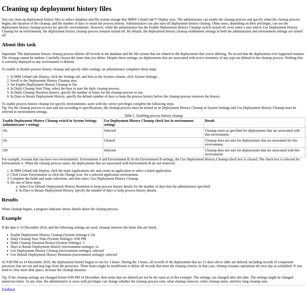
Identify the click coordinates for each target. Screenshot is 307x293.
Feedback (8, 289)
